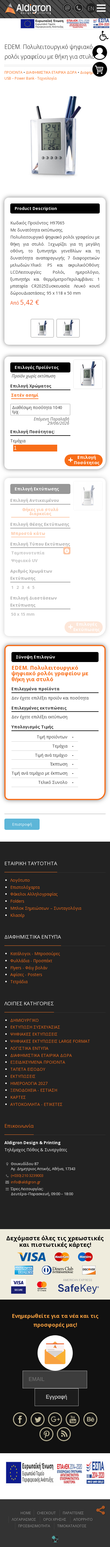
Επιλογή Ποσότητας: (32, 431)
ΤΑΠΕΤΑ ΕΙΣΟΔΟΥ (27, 1069)
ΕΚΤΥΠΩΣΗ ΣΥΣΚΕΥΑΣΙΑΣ (35, 1027)
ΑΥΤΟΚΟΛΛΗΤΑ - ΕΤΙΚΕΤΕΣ (36, 1104)
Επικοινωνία (19, 1125)
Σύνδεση (99, 52)
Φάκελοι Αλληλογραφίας (33, 894)
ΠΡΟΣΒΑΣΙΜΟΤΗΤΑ (34, 1525)
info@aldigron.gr (25, 1182)
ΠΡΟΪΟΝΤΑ (13, 72)
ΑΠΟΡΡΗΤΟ (83, 1519)
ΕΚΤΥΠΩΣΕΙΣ (22, 1076)
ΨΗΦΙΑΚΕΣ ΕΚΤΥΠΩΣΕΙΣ (33, 1034)
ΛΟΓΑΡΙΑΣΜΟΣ (24, 1519)
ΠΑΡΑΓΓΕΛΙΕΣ (73, 1512)
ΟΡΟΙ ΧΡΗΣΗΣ (54, 1519)
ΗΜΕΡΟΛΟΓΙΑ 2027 (29, 1083)
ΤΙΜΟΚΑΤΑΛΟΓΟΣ (72, 1525)
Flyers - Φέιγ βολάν (29, 967)
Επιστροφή (22, 824)
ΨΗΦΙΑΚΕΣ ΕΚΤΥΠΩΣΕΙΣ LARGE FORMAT (50, 1041)
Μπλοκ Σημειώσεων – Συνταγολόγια (45, 908)
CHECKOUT (46, 1512)
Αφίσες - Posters (26, 974)
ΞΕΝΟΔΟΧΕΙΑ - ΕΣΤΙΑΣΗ (33, 1090)
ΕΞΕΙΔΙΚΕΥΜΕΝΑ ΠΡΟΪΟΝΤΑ (37, 1062)
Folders (17, 901)
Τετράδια (19, 981)
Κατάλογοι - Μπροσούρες (35, 953)
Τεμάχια (18, 441)
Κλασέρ (17, 915)
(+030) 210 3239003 (27, 1175)
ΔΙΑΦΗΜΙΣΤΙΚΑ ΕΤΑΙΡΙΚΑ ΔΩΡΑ (51, 72)
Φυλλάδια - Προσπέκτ (31, 960)
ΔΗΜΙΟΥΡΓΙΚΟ (24, 1020)
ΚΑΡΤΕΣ (18, 1097)
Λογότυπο (20, 880)
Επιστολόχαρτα (25, 887)
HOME (26, 1512)
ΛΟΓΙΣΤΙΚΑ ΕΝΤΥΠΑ (29, 1048)
